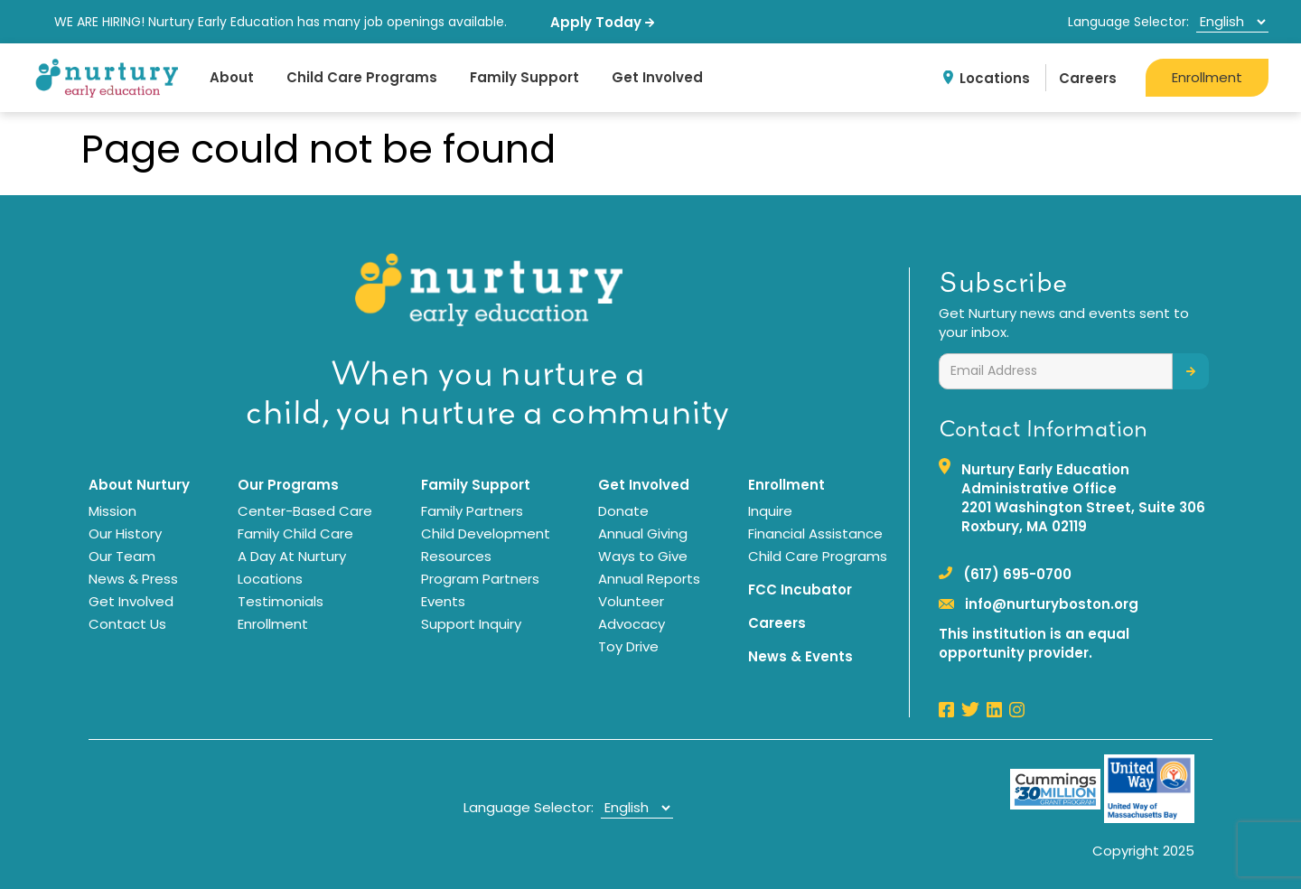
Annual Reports (649, 578)
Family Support (524, 77)
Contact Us (127, 623)
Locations (994, 78)
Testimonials (280, 601)
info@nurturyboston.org (1051, 603)
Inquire (770, 510)
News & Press (133, 578)
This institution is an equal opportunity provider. (1034, 643)
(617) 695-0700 (1017, 574)
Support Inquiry (471, 623)
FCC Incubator (800, 589)
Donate (623, 510)
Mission (112, 510)
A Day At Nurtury (292, 556)
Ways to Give (643, 556)
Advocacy (631, 623)
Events (443, 601)
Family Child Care (295, 533)
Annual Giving (643, 533)
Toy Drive (628, 646)
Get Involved (657, 77)
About (232, 77)
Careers (1088, 78)
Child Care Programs (361, 77)
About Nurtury (139, 484)
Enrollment (1207, 77)
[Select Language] (1232, 22)
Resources (456, 556)
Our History (125, 533)
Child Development (485, 533)
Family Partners (472, 510)
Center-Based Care (305, 510)
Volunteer (631, 601)
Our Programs (288, 484)
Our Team (122, 556)
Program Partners (480, 578)
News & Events (800, 656)
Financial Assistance (815, 533)
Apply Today (602, 22)
